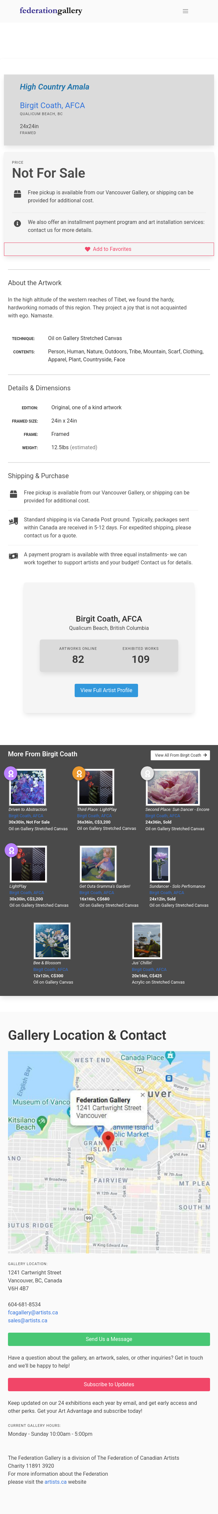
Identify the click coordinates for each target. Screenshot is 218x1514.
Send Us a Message (109, 1339)
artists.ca (55, 1482)
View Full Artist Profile (106, 690)
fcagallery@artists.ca (33, 1312)
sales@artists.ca (27, 1320)
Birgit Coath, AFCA (52, 105)
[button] (185, 11)
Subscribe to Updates (109, 1384)
